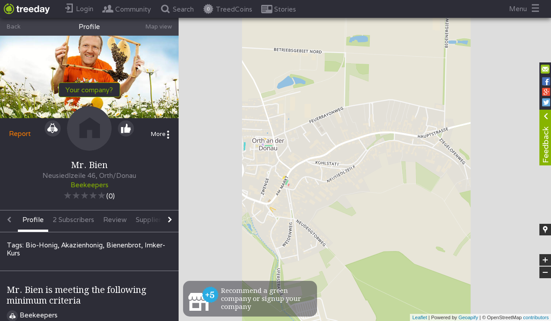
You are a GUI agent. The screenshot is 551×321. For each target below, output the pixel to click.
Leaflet (419, 317)
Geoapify (468, 317)
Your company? (89, 90)
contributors (536, 317)
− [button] (545, 272)
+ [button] (545, 260)
